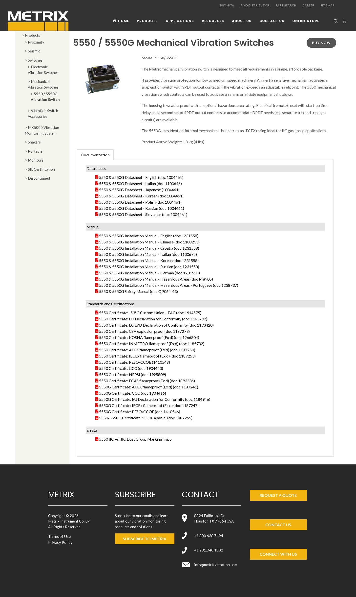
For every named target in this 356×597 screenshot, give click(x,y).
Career (308, 5)
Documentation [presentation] (95, 154)
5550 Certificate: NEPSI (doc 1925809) (132, 374)
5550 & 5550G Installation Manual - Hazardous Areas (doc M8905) (156, 279)
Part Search (285, 5)
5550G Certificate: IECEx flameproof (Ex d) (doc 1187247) (149, 405)
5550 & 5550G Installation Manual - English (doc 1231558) (148, 235)
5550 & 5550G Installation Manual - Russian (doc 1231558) (149, 266)
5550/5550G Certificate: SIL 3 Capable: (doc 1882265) (145, 417)
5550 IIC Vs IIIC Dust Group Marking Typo (135, 439)
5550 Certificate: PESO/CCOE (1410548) (134, 362)
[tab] (95, 154)
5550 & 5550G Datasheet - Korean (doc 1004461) (141, 195)
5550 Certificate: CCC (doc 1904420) (131, 368)
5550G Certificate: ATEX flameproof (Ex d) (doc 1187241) (148, 386)
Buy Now (227, 5)
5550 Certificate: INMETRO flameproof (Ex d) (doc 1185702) (151, 343)
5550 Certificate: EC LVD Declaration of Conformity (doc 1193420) (156, 325)
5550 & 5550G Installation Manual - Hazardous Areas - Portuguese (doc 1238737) (168, 285)
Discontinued (39, 178)
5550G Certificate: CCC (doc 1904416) (132, 393)
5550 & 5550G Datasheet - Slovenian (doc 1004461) (143, 214)
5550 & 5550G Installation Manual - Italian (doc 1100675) (148, 254)
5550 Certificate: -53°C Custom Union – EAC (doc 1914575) (150, 312)
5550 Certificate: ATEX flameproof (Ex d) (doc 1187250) (147, 349)
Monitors (35, 160)
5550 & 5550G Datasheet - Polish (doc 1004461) (140, 202)
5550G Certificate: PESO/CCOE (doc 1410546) (139, 411)
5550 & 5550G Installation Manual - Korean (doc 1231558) (149, 260)
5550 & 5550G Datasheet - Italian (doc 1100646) (140, 183)
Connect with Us (278, 554)
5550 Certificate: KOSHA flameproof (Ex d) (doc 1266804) (149, 337)
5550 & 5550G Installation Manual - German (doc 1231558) (149, 272)
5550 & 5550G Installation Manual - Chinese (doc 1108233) (149, 241)
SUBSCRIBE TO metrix (144, 538)
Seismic (34, 51)
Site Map (327, 5)
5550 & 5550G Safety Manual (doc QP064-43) (138, 291)
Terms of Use (59, 536)
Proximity (36, 42)
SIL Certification (41, 169)
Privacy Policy (60, 542)
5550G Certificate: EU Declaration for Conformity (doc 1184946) (154, 399)
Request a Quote (278, 495)
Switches (35, 60)
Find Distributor (255, 5)
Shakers (34, 142)
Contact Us (278, 524)
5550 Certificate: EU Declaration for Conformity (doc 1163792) (153, 318)
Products (32, 35)
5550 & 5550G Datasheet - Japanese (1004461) (139, 189)
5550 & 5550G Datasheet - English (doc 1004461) (141, 177)
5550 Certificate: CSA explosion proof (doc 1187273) (144, 331)
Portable (35, 151)
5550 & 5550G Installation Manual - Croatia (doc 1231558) (149, 248)
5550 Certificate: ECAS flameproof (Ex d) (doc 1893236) (147, 380)
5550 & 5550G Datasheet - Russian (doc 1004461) (141, 208)
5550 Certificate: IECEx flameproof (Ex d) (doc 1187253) (147, 356)
